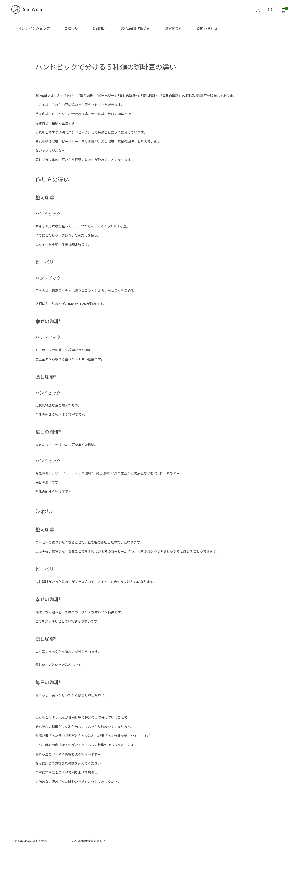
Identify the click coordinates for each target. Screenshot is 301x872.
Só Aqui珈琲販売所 (136, 28)
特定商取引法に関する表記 (34, 841)
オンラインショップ (34, 28)
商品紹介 (99, 28)
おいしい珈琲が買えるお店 (92, 841)
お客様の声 (173, 28)
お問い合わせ (207, 28)
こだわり (71, 28)
